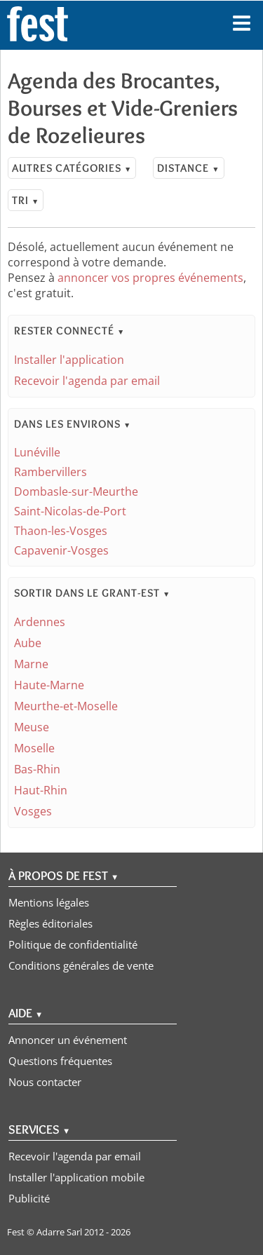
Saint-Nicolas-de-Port (70, 511)
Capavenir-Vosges (61, 550)
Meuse (31, 727)
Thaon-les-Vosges (60, 530)
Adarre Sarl (59, 1232)
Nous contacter (44, 1082)
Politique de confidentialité (72, 944)
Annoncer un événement (67, 1040)
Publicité (29, 1198)
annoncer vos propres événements (150, 277)
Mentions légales (48, 902)
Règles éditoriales (50, 923)
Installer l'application (69, 359)
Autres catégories (72, 168)
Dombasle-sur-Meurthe (76, 491)
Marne (31, 664)
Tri (25, 200)
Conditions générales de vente (81, 965)
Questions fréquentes (60, 1061)
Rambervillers (50, 472)
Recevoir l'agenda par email (87, 380)
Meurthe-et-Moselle (66, 706)
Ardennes (39, 622)
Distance (188, 168)
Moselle (34, 748)
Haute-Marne (49, 685)
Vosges (33, 811)
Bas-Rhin (37, 769)
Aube (27, 643)
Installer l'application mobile (76, 1177)
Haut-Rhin (40, 790)
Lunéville (37, 452)
